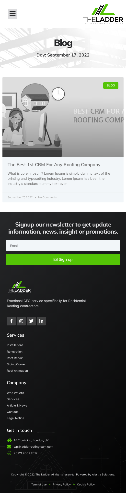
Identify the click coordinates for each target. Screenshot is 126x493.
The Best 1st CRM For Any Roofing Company (54, 164)
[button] (12, 14)
